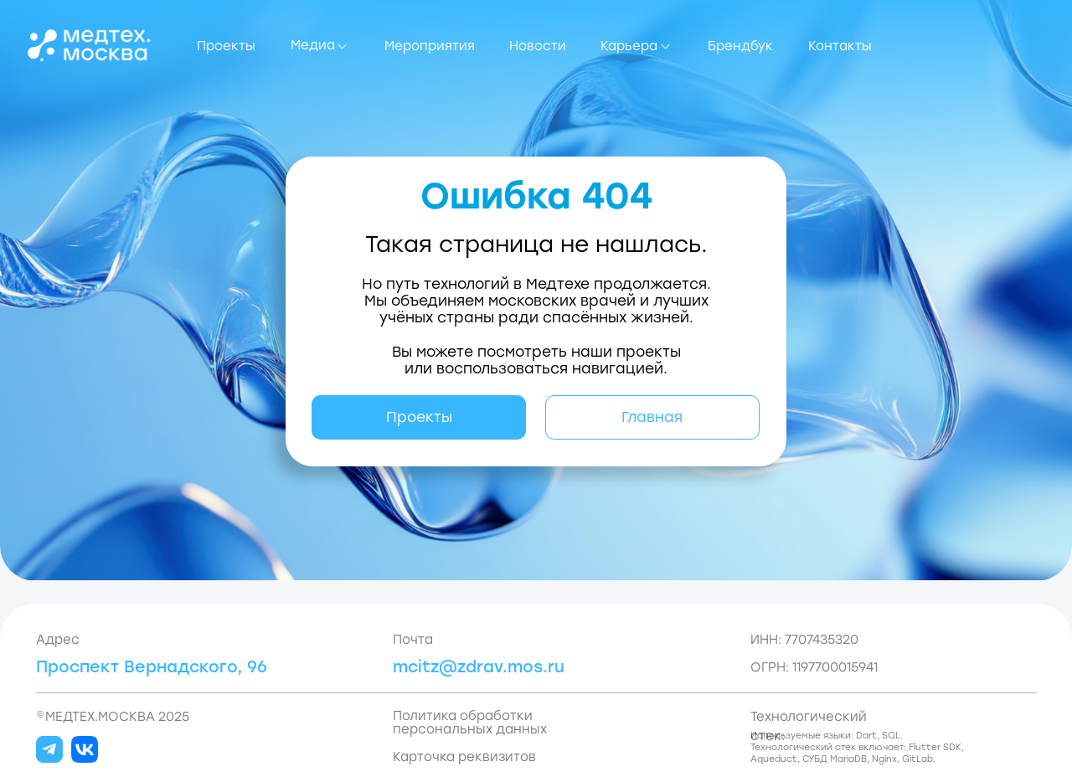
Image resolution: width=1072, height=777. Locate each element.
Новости (537, 46)
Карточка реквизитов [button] (464, 756)
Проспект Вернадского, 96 (151, 667)
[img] (89, 45)
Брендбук (740, 46)
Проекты (226, 46)
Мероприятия (429, 46)
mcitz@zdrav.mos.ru (478, 667)
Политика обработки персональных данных (470, 722)
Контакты (840, 46)
